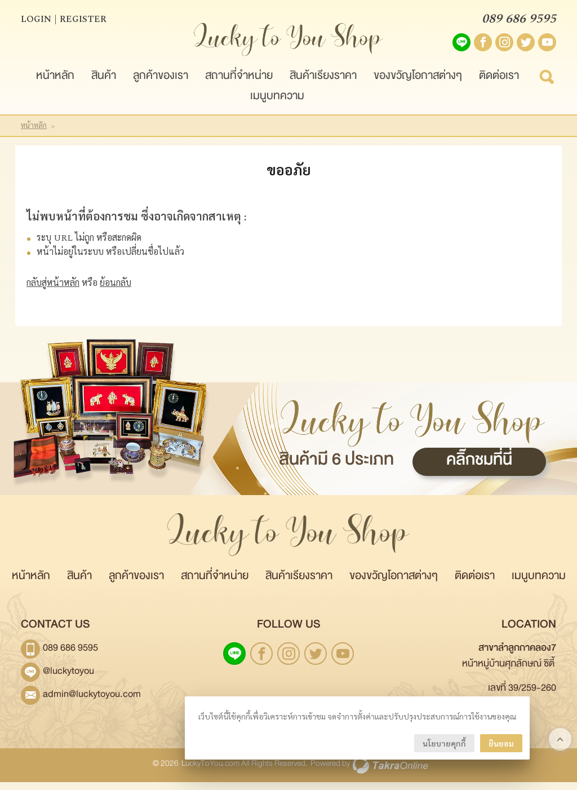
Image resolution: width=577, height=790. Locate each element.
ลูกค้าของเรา (160, 86)
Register (83, 22)
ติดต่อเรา (499, 86)
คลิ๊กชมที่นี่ (479, 471)
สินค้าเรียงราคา (323, 86)
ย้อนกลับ (115, 290)
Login (36, 22)
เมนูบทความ (277, 106)
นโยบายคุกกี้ (444, 743)
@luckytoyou (68, 681)
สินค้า (103, 86)
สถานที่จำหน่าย (239, 86)
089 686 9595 (519, 22)
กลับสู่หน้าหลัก (52, 290)
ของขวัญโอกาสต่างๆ (418, 86)
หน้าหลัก (55, 86)
